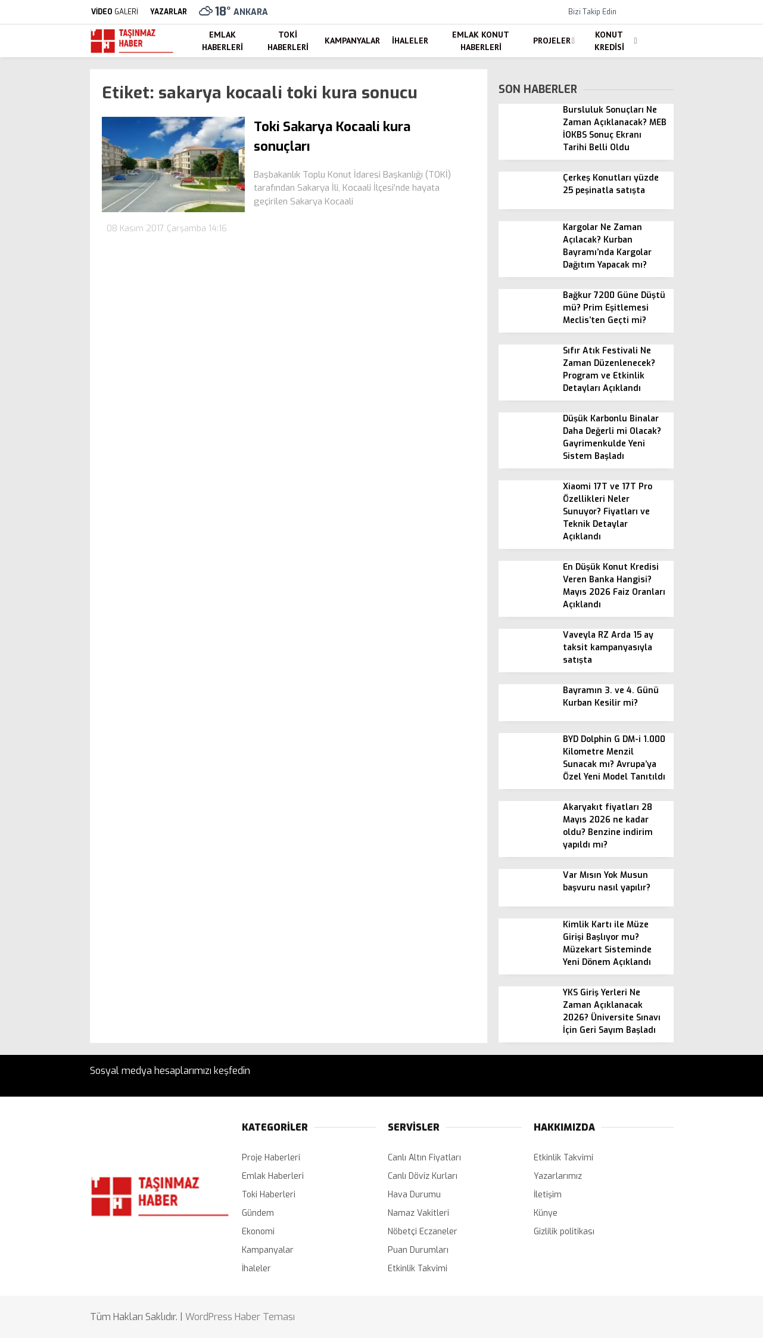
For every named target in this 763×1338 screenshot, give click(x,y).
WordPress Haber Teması (240, 1317)
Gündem (258, 1213)
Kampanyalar (352, 40)
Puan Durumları (418, 1250)
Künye (546, 1213)
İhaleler (410, 40)
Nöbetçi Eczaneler (422, 1231)
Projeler (552, 40)
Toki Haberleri (288, 40)
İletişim (548, 1194)
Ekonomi (258, 1231)
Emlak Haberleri (222, 40)
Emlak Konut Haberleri (480, 40)
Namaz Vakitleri (418, 1213)
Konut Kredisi (609, 40)
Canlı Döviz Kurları (422, 1176)
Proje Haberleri (271, 1157)
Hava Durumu (414, 1194)
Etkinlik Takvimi (417, 1268)
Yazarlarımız (558, 1176)
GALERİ (114, 12)
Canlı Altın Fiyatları (424, 1157)
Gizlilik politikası (564, 1231)
